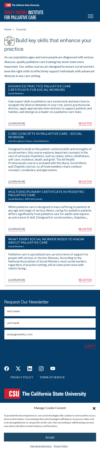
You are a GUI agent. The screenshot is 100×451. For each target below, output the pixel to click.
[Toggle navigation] (91, 17)
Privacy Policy (61, 446)
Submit (90, 346)
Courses (21, 29)
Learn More (16, 123)
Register (85, 123)
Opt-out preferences (41, 446)
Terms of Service (52, 377)
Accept (50, 437)
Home (8, 29)
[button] (94, 408)
